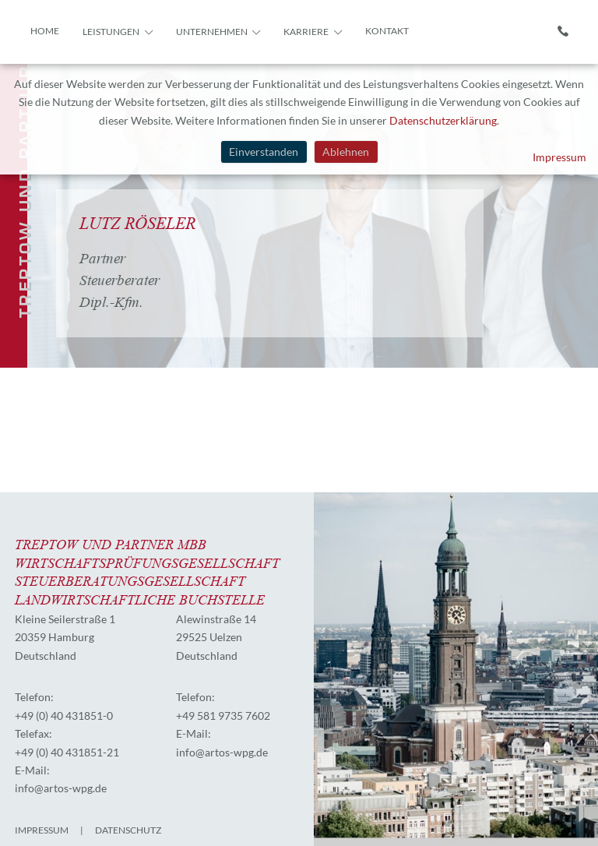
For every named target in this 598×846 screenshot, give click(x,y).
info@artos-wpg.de (61, 788)
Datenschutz (128, 830)
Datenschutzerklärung (443, 120)
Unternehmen (212, 31)
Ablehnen (345, 151)
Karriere (306, 31)
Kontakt (387, 31)
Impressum (559, 157)
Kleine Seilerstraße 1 (65, 619)
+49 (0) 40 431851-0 (64, 715)
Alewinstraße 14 (216, 619)
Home (44, 31)
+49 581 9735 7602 (223, 715)
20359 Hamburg (54, 636)
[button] (147, 30)
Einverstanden (263, 151)
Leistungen (111, 31)
